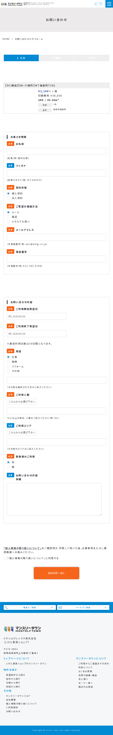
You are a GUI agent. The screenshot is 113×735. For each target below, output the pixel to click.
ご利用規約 (12, 707)
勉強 (14, 361)
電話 (14, 217)
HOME (6, 38)
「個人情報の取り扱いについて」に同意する (33, 558)
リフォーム (18, 366)
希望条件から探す (15, 674)
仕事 (14, 357)
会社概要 (11, 699)
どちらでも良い (21, 221)
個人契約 (17, 193)
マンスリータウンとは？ (18, 695)
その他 (16, 371)
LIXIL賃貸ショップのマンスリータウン (26, 663)
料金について (85, 667)
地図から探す (13, 686)
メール (16, 212)
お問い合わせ (13, 711)
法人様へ (83, 678)
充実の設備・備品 (87, 675)
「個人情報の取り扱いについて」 (23, 548)
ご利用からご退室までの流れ (93, 663)
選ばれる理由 (85, 686)
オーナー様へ (85, 682)
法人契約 (17, 198)
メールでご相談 (83, 607)
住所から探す (13, 678)
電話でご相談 (29, 607)
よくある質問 (85, 671)
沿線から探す (13, 682)
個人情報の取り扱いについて (21, 703)
